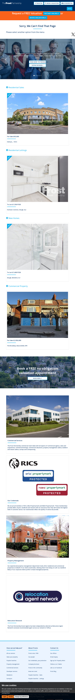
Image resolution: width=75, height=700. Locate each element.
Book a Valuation (52, 3)
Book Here (37, 381)
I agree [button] (4, 696)
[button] (5, 60)
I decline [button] (10, 696)
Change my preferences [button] (21, 696)
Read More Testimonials (38, 63)
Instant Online (51, 13)
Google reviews (38, 66)
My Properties (66, 3)
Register (38, 3)
